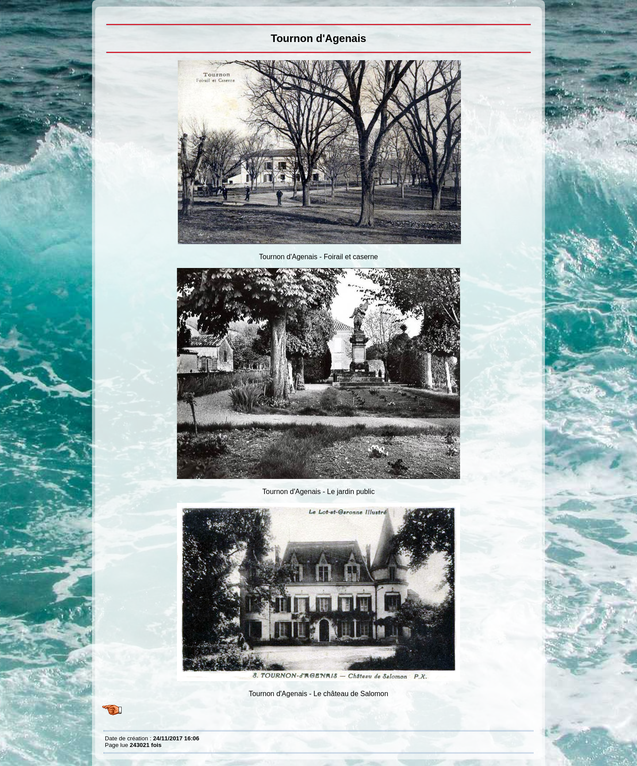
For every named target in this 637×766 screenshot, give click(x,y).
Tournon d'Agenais (107, 13)
